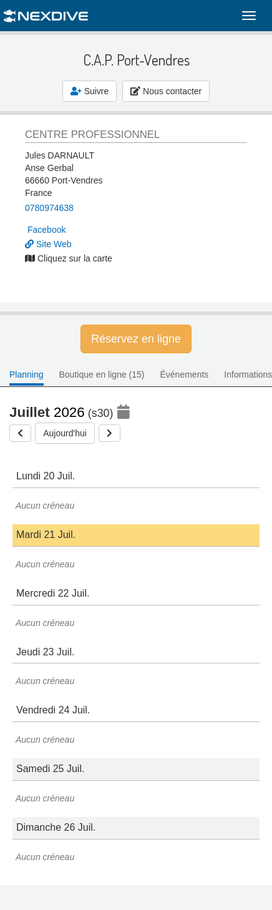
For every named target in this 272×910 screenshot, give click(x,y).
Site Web (48, 244)
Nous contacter (166, 91)
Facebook (46, 230)
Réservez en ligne (136, 339)
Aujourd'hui (65, 433)
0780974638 (49, 208)
